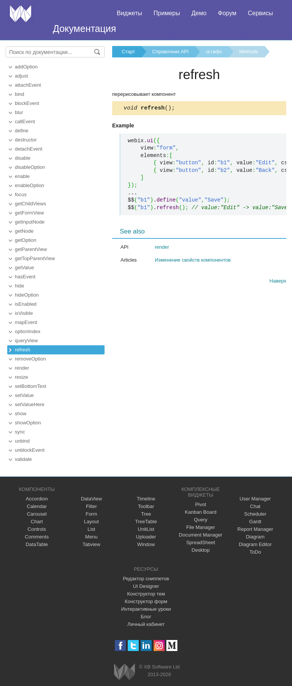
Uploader (146, 537)
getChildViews (30, 203)
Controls (37, 529)
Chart (37, 521)
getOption (25, 240)
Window (146, 544)
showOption (28, 423)
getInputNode (29, 222)
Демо (198, 13)
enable (22, 176)
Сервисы (260, 13)
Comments (37, 537)
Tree (146, 514)
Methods (248, 51)
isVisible (24, 313)
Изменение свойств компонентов (193, 261)
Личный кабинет (146, 624)
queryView (26, 340)
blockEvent (27, 103)
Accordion (37, 499)
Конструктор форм (146, 601)
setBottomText (30, 386)
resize (21, 377)
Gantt (255, 521)
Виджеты (129, 13)
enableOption (29, 185)
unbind (22, 441)
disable (22, 158)
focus (21, 194)
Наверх (278, 282)
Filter (91, 506)
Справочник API (170, 51)
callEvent (25, 121)
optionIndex (27, 331)
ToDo (255, 552)
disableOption (30, 167)
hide (19, 286)
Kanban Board (200, 512)
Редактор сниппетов (146, 578)
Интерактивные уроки (146, 609)
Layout (91, 521)
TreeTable (146, 521)
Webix (124, 671)
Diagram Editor (255, 544)
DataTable (36, 544)
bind (19, 94)
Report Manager (255, 529)
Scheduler (255, 514)
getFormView (29, 213)
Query (200, 519)
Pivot (200, 504)
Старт (128, 51)
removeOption (30, 359)
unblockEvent (29, 450)
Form (91, 514)
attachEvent (28, 85)
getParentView (31, 249)
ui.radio (214, 51)
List (91, 529)
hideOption (27, 295)
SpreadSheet (200, 542)
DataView (91, 499)
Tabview (91, 544)
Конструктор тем (146, 594)
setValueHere (29, 404)
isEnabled (25, 304)
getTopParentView (35, 258)
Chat (255, 506)
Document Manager (200, 535)
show (20, 413)
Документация (84, 28)
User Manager (255, 499)
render (22, 368)
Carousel (37, 514)
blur (19, 112)
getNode (24, 231)
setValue (24, 395)
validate (23, 459)
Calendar (37, 506)
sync (20, 432)
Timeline (146, 499)
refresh (22, 350)
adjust (21, 76)
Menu (91, 537)
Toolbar (146, 506)
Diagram (255, 537)
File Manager (200, 527)
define (21, 130)
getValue (24, 267)
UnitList (146, 529)
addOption (26, 67)
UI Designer (146, 586)
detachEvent (28, 149)
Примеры (167, 13)
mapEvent (26, 322)
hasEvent (25, 276)
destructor (26, 140)
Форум (227, 13)
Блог (146, 616)
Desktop (201, 550)
